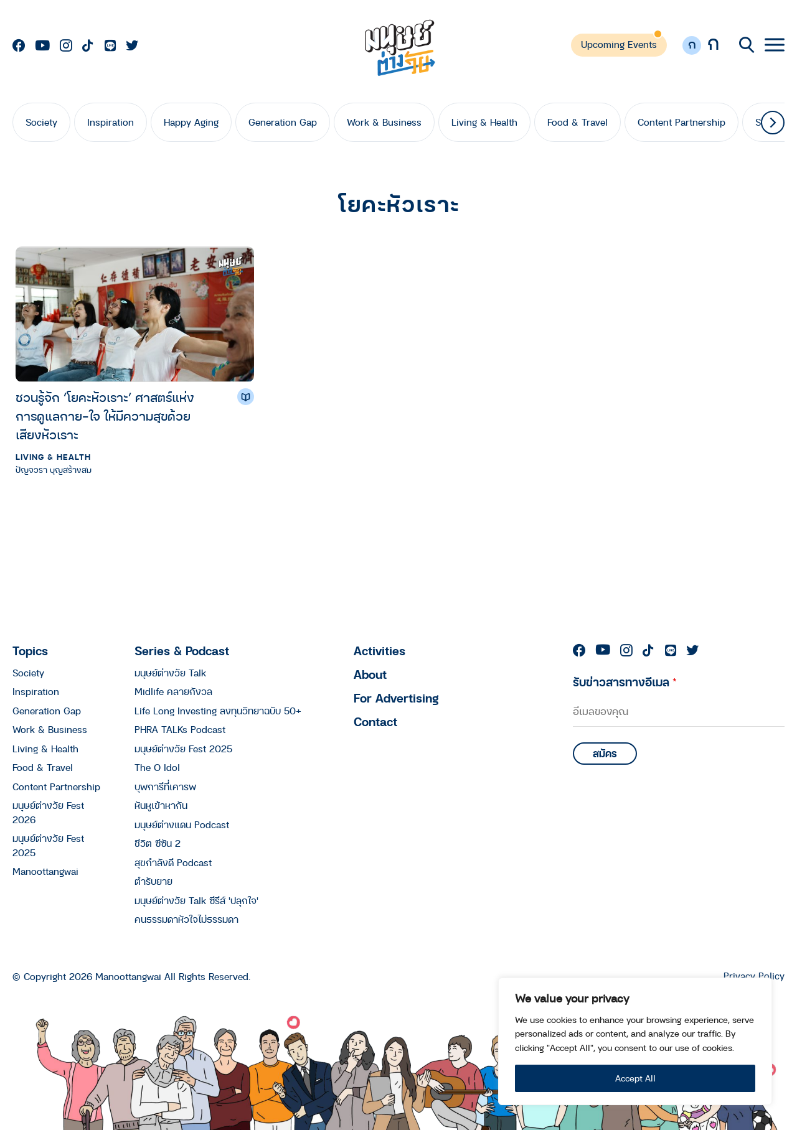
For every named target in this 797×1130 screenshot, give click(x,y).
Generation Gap (282, 122)
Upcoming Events (619, 44)
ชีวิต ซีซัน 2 (157, 843)
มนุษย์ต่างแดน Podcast (181, 824)
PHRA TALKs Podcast (179, 729)
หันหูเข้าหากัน (160, 805)
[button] (773, 122)
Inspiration (110, 122)
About (370, 674)
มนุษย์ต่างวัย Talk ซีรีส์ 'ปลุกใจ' (196, 900)
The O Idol (157, 767)
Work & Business (384, 122)
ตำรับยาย (153, 881)
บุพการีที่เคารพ (165, 786)
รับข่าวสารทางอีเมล (625, 681)
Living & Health (484, 122)
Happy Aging (191, 122)
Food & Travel (577, 122)
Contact (375, 721)
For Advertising (396, 698)
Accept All (635, 1078)
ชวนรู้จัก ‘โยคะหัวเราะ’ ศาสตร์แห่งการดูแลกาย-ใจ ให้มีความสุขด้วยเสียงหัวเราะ (105, 416)
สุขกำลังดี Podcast (173, 862)
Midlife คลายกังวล (173, 691)
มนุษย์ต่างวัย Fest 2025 (183, 748)
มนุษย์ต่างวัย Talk (170, 672)
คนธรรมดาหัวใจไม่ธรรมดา (186, 919)
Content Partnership (681, 122)
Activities (379, 651)
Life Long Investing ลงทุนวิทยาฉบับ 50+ (217, 710)
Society (41, 122)
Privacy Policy (754, 976)
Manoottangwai (45, 871)
